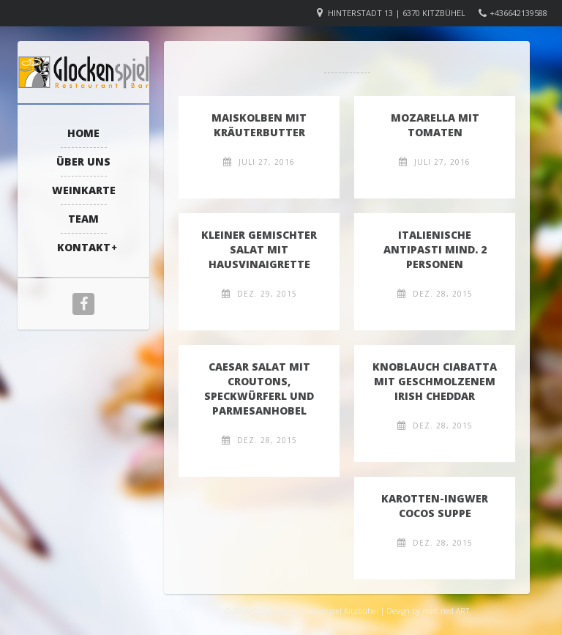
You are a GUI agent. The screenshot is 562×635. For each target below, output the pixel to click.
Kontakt (83, 247)
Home (83, 133)
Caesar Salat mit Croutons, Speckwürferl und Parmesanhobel (259, 388)
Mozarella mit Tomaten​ (435, 125)
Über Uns (83, 161)
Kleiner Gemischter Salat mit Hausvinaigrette (259, 249)
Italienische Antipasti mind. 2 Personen (435, 249)
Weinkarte (84, 190)
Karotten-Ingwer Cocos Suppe (434, 505)
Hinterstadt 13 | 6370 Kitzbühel (396, 12)
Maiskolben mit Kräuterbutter (259, 125)
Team (83, 219)
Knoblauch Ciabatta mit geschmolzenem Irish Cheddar (434, 381)
